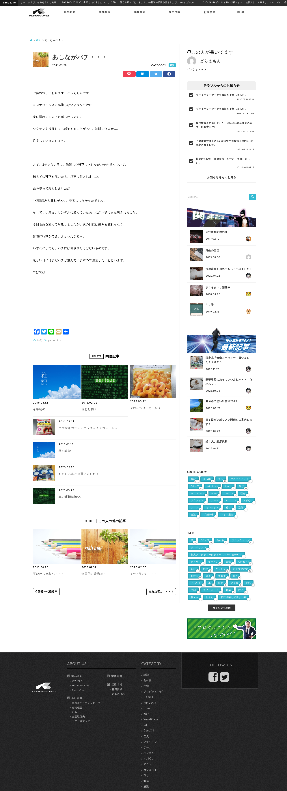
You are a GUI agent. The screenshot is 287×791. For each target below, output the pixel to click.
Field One (78, 690)
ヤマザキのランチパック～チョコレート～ (88, 428)
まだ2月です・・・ (143, 574)
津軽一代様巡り (46, 591)
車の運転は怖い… (70, 496)
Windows (150, 702)
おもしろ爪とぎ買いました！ (79, 474)
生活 (146, 685)
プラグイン (150, 741)
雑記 (172, 65)
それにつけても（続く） (147, 408)
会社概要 (77, 707)
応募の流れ (118, 693)
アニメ (148, 764)
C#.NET (149, 697)
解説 (146, 786)
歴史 (146, 736)
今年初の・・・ (44, 409)
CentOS (149, 730)
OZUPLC (77, 681)
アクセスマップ (81, 720)
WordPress (151, 719)
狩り (146, 775)
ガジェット (150, 769)
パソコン (149, 753)
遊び (146, 714)
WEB (147, 725)
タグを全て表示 (222, 607)
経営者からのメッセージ (86, 702)
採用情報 (174, 12)
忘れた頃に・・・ (161, 591)
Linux (147, 708)
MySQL (148, 758)
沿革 (74, 711)
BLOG (241, 12)
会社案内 (104, 12)
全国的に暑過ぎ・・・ (97, 574)
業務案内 (140, 12)
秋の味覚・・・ (69, 451)
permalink (54, 340)
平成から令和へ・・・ (48, 574)
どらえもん (210, 61)
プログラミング (153, 691)
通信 (146, 781)
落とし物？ (89, 409)
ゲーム (148, 747)
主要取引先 (78, 716)
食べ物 (148, 680)
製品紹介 (69, 12)
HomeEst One (81, 685)
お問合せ (209, 12)
